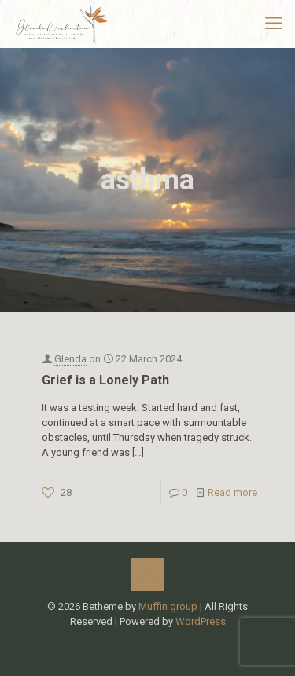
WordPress (200, 621)
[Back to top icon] (147, 574)
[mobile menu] (273, 23)
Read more (232, 492)
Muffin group (167, 606)
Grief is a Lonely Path (105, 380)
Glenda (70, 359)
